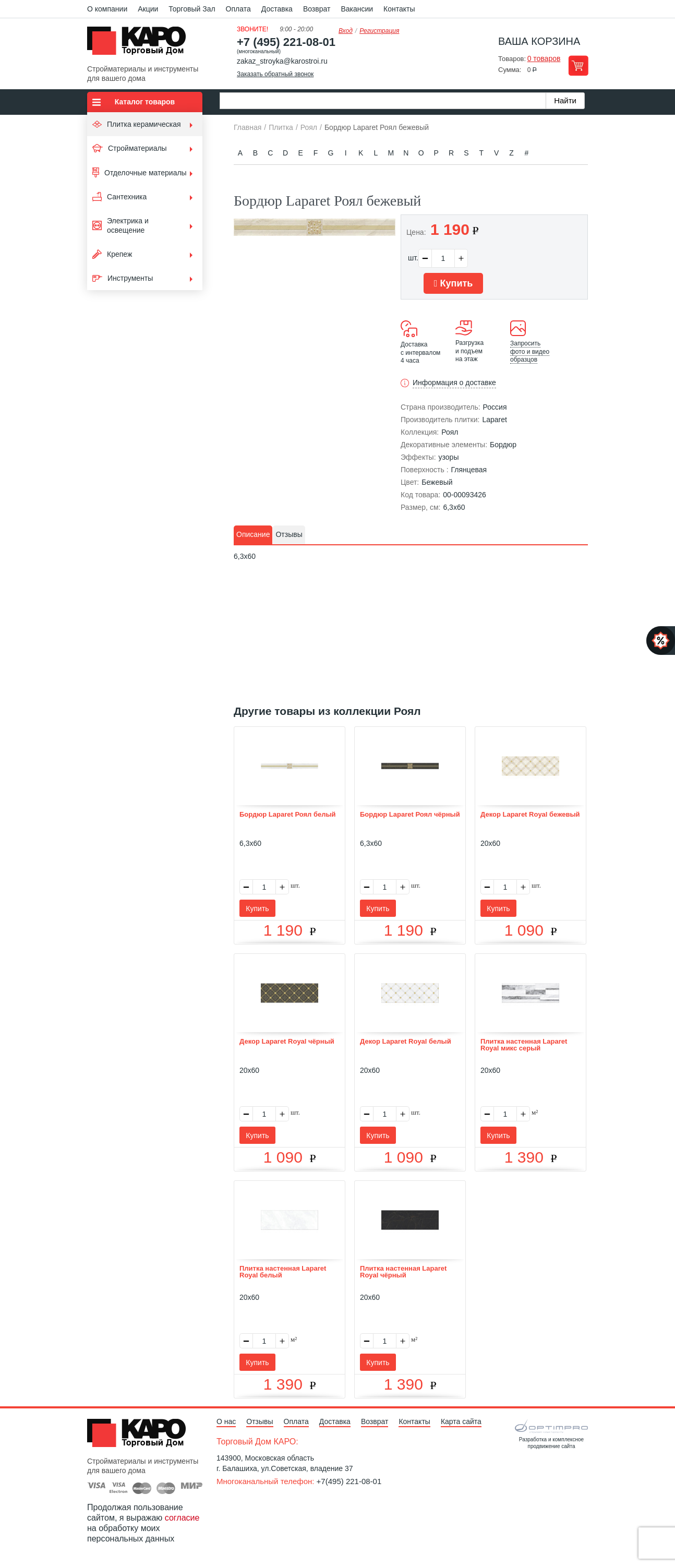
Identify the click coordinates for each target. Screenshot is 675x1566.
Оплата (238, 9)
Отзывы (259, 1421)
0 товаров (544, 58)
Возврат (317, 9)
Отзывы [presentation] (288, 534)
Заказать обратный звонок (275, 74)
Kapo (140, 44)
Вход (346, 30)
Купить (453, 283)
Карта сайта (461, 1421)
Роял (449, 432)
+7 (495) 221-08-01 (286, 42)
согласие (182, 1517)
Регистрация (379, 30)
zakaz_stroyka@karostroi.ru (282, 61)
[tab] (253, 534)
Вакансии (357, 9)
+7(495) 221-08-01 (349, 1481)
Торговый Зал (191, 9)
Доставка (277, 9)
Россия (495, 407)
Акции (148, 9)
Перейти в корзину (578, 65)
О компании (107, 9)
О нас (226, 1421)
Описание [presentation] (253, 534)
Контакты (399, 9)
